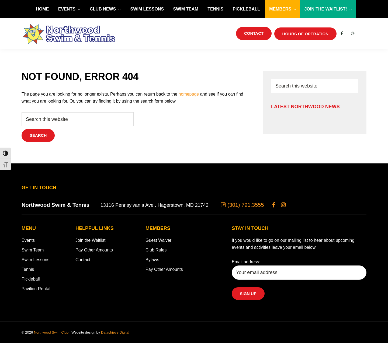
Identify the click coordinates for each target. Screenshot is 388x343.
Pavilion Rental (36, 288)
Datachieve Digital (115, 332)
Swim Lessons (35, 259)
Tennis (28, 269)
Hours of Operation (305, 34)
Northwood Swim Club (51, 332)
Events (28, 240)
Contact (82, 259)
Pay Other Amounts (94, 250)
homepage (189, 94)
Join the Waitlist (90, 240)
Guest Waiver (158, 240)
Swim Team (33, 250)
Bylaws (152, 259)
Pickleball (31, 279)
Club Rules (156, 250)
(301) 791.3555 (242, 205)
